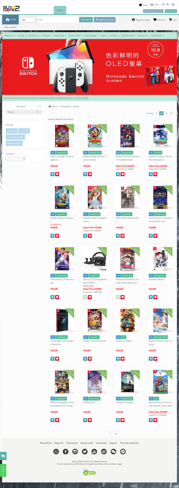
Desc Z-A (24, 131)
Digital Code (59, 35)
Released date (14, 143)
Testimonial (72, 443)
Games (60, 10)
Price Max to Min (15, 137)
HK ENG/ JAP (95, 152)
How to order (87, 443)
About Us (59, 443)
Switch (76, 106)
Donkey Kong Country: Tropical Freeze (95, 158)
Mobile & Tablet (127, 35)
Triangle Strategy (124, 402)
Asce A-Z (12, 131)
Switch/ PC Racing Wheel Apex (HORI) (95, 281)
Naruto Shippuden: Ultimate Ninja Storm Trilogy (62, 404)
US (124, 337)
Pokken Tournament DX (94, 340)
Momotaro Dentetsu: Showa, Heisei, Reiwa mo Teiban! (127, 281)
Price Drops (33, 35)
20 (161, 113)
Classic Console (74, 35)
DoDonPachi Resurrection (127, 220)
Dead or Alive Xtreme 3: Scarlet (160, 342)
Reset (39, 106)
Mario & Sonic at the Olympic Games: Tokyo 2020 (160, 404)
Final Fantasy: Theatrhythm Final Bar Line (160, 220)
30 (166, 113)
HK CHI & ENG (161, 337)
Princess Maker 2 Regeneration (95, 220)
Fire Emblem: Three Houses (62, 281)
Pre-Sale (21, 35)
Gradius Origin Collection (61, 220)
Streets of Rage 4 (124, 340)
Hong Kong (61, 152)
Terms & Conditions (129, 443)
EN (172, 4)
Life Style (113, 35)
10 (156, 113)
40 (171, 113)
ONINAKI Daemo (157, 279)
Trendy (103, 35)
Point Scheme (156, 35)
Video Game (8, 35)
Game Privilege (90, 35)
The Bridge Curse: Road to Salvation (62, 342)
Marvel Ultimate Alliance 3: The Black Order (128, 158)
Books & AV (142, 35)
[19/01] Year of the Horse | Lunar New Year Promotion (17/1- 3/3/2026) (37, 98)
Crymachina (88, 402)
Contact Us (101, 443)
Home (52, 106)
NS (53, 152)
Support (113, 443)
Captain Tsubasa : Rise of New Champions (160, 158)
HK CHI (158, 152)
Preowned (46, 35)
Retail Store (46, 443)
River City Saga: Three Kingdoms (61, 158)
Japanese (61, 214)
